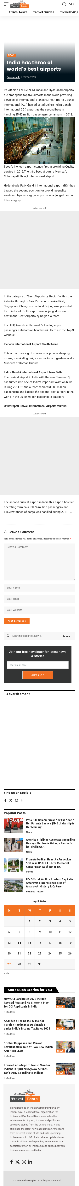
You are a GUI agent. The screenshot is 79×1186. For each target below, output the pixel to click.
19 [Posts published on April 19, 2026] (70, 943)
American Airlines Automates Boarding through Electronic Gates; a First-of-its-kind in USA (50, 843)
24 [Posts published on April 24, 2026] (50, 953)
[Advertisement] (39, 250)
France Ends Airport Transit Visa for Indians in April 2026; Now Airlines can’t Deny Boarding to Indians (27, 1068)
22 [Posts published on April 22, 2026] (29, 953)
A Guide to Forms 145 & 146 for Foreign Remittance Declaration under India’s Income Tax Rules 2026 (27, 1024)
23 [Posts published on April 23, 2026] (40, 953)
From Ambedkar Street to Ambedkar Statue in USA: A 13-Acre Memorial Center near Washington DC (48, 863)
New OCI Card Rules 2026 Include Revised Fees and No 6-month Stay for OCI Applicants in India (26, 1002)
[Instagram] (16, 801)
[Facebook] (5, 801)
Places (29, 871)
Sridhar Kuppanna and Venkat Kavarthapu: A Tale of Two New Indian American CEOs (28, 1046)
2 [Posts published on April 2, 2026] (40, 921)
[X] (11, 801)
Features (30, 891)
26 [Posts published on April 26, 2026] (70, 953)
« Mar (7, 973)
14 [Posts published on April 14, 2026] (19, 943)
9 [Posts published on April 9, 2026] (40, 932)
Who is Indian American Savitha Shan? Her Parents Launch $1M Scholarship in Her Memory (50, 823)
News (11, 55)
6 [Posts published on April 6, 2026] (9, 932)
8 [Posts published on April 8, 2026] (30, 932)
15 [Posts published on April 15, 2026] (29, 943)
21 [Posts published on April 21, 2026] (19, 953)
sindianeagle (13, 77)
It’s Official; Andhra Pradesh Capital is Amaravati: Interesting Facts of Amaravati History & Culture (49, 883)
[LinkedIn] (22, 801)
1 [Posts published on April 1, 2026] (30, 921)
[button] (7, 4)
